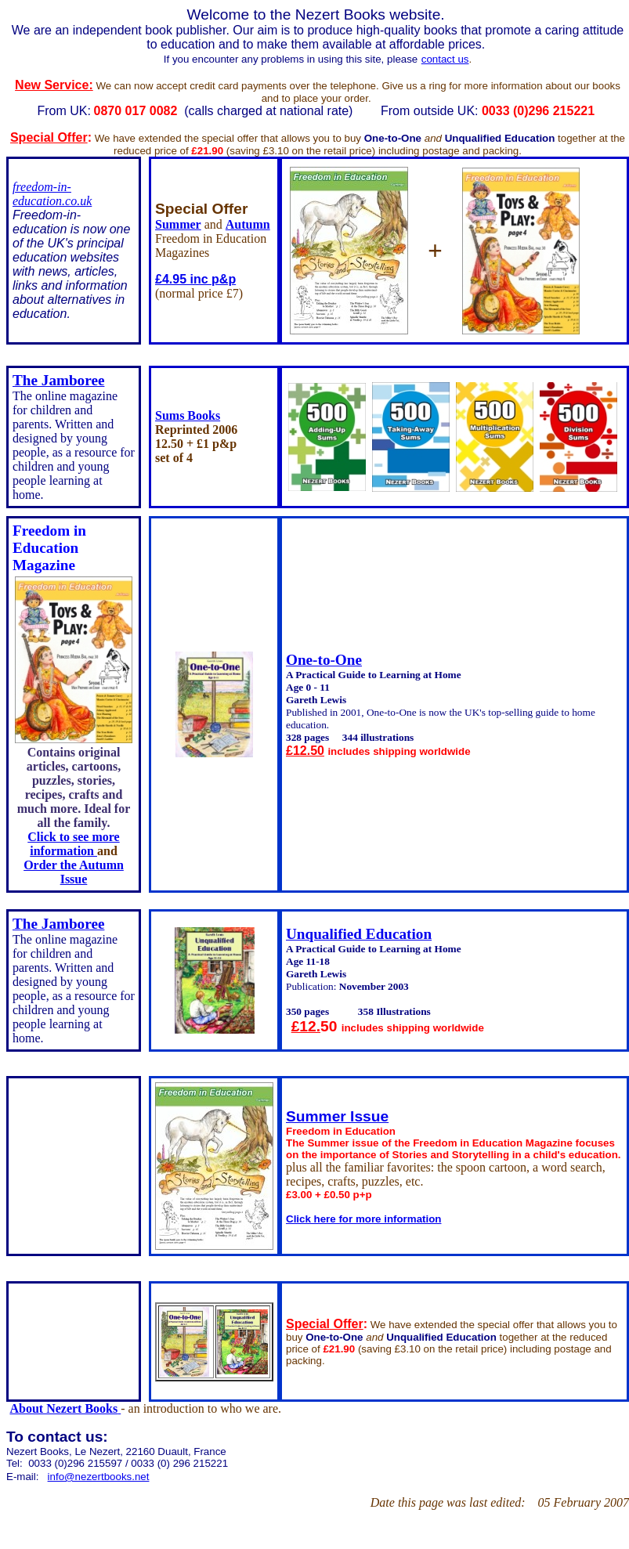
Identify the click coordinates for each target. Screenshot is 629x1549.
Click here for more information (363, 1219)
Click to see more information (73, 844)
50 (331, 1026)
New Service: (54, 85)
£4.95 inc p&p (195, 279)
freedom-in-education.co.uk (52, 194)
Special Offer (49, 137)
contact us (445, 59)
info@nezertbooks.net (99, 1476)
